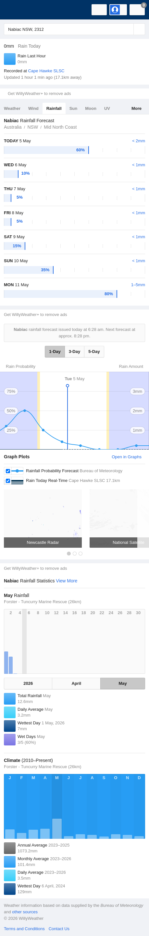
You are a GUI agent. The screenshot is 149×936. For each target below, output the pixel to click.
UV (107, 108)
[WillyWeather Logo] (14, 10)
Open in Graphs (127, 456)
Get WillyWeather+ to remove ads (39, 93)
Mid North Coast (60, 127)
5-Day (94, 351)
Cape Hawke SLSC (46, 70)
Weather (12, 108)
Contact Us (59, 928)
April (76, 683)
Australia (12, 127)
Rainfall (54, 108)
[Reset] (127, 29)
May (122, 683)
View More (66, 580)
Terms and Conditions (24, 928)
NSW (32, 127)
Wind (33, 108)
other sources (25, 911)
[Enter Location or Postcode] (74, 29)
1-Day (54, 351)
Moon (90, 108)
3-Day (74, 351)
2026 (28, 683)
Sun (73, 108)
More (136, 108)
